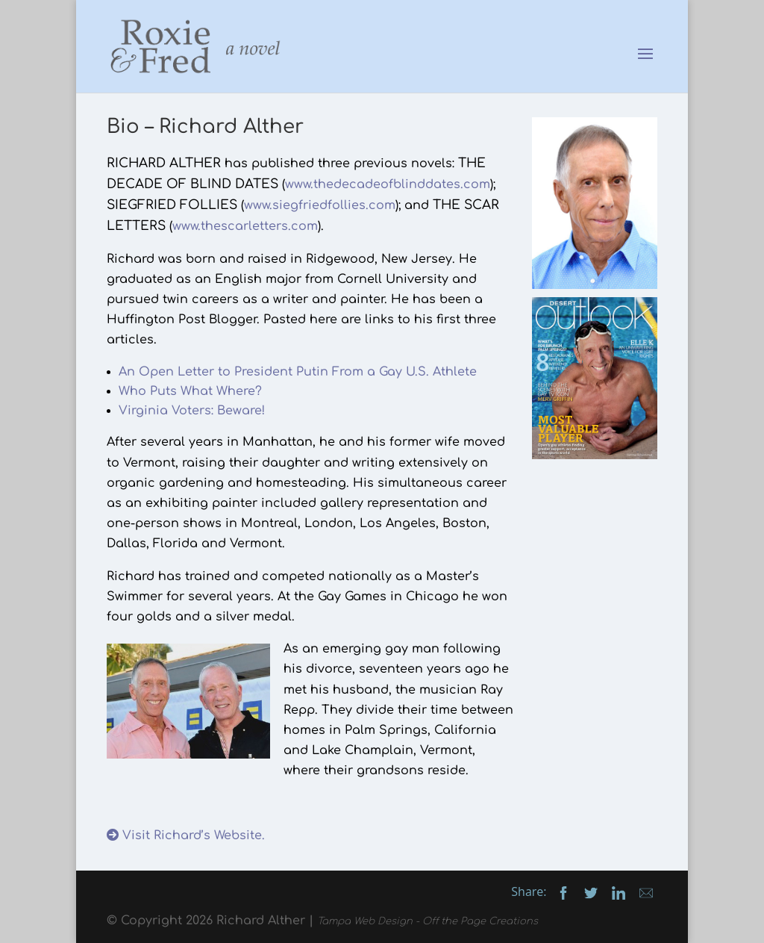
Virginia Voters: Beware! (192, 410)
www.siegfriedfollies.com (319, 205)
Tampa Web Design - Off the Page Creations (427, 921)
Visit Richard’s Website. (186, 835)
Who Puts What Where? (190, 391)
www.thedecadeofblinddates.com (387, 184)
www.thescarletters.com (245, 226)
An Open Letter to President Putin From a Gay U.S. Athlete (298, 372)
